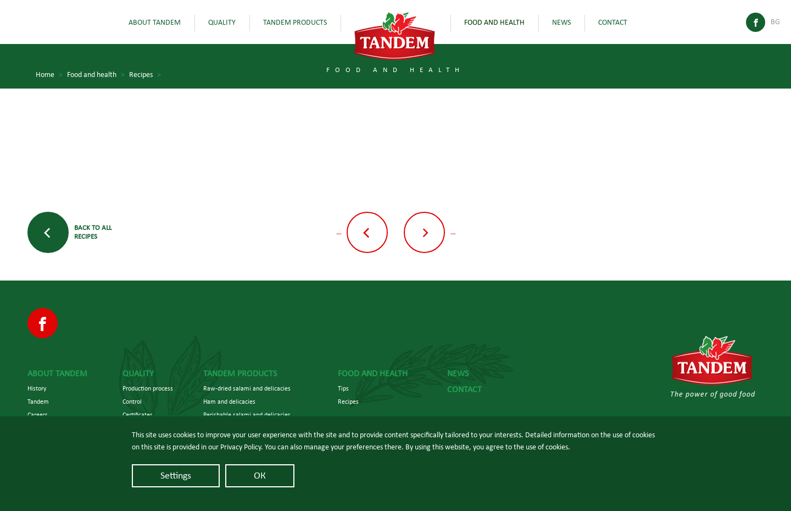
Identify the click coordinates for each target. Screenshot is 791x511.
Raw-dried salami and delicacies (247, 388)
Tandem (38, 401)
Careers (37, 414)
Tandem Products (295, 22)
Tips (343, 388)
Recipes (145, 75)
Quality (222, 22)
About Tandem (155, 22)
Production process (147, 388)
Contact (612, 22)
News (561, 22)
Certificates (137, 414)
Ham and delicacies (229, 401)
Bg (775, 22)
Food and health (494, 22)
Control (132, 401)
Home (49, 75)
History (36, 388)
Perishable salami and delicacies (247, 414)
